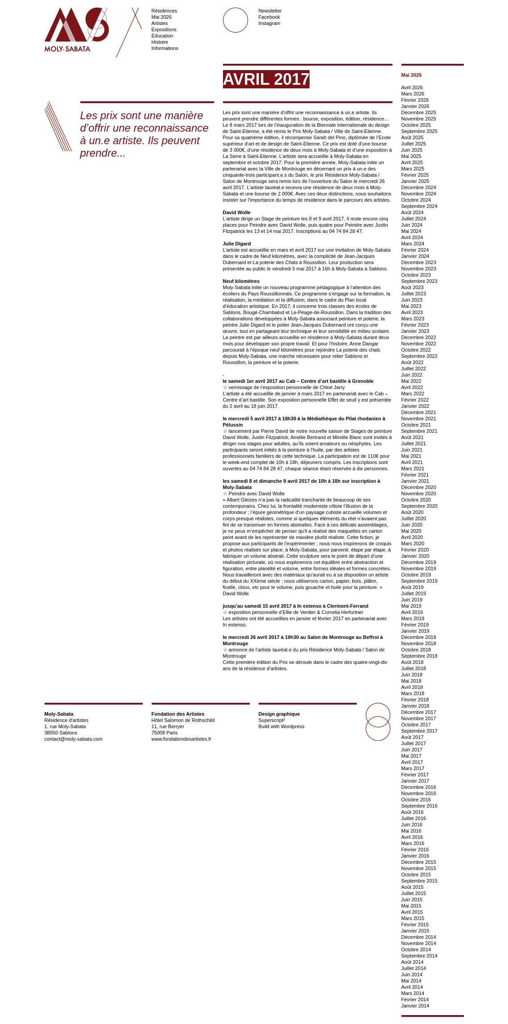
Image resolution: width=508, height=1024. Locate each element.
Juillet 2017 (413, 743)
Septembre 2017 (419, 731)
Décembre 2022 (418, 337)
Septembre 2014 (419, 955)
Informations (165, 48)
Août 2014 (412, 962)
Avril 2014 (412, 987)
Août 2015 (412, 887)
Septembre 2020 (419, 506)
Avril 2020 (412, 537)
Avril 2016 (412, 837)
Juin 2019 (412, 599)
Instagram (270, 23)
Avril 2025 (412, 162)
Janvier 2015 (415, 930)
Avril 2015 (412, 912)
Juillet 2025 (413, 143)
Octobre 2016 (416, 799)
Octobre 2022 (416, 349)
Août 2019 (412, 587)
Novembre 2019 (418, 568)
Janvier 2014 (415, 1005)
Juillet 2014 (413, 968)
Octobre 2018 (416, 649)
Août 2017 (412, 737)
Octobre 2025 (416, 125)
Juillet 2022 (413, 368)
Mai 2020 (411, 531)
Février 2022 (415, 399)
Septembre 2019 (419, 581)
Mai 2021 (411, 456)
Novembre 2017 (418, 718)
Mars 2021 (413, 468)
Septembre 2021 (419, 431)
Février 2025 (415, 175)
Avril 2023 (412, 312)
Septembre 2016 (419, 805)
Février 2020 (415, 549)
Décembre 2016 (418, 787)
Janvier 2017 (415, 781)
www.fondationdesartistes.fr (182, 739)
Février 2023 (415, 325)
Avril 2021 (412, 462)
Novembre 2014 (418, 943)
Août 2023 (412, 287)
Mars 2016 (413, 843)
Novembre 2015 (418, 868)
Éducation (162, 35)
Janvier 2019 (415, 631)
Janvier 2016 (415, 855)
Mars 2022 (413, 393)
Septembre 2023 (419, 281)
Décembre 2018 (418, 637)
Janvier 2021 (415, 481)
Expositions (164, 29)
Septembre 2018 (419, 656)
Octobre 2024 (416, 200)
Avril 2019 (412, 612)
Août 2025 (412, 137)
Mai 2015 (411, 905)
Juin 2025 (412, 150)
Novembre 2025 (418, 118)
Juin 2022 (412, 374)
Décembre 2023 (418, 262)
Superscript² (272, 720)
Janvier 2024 (415, 256)
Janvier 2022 (415, 406)
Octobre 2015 (416, 874)
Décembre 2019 (418, 562)
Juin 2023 (412, 300)
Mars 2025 (413, 168)
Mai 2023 (411, 306)
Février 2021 (415, 474)
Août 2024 (412, 212)
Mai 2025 (411, 156)
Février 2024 (415, 250)
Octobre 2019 (416, 574)
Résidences (164, 10)
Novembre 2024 (418, 193)
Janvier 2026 (415, 106)
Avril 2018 (412, 687)
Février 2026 (415, 100)
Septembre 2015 (419, 880)
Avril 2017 (412, 762)
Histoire (160, 42)
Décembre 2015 (418, 862)
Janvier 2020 (415, 556)
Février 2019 (415, 624)
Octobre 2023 (416, 275)
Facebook (269, 17)
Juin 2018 (412, 674)
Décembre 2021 (418, 412)
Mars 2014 (413, 993)
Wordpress (293, 726)
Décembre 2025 (418, 112)
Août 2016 (412, 812)
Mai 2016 (411, 830)
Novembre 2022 (418, 343)
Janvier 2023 (415, 331)
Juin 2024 (412, 225)
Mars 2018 (413, 693)
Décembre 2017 (418, 712)
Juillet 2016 (413, 818)
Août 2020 (412, 512)
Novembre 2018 (418, 643)
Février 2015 (415, 924)
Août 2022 (412, 362)
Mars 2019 (413, 618)
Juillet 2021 (413, 443)
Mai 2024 (411, 231)
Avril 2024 (412, 237)
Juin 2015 (412, 899)
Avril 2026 (412, 87)
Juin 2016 (412, 824)
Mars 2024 (413, 243)
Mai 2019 (411, 606)
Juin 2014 (412, 974)
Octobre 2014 (416, 949)
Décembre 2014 (418, 937)
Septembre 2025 (419, 131)
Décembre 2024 (418, 187)
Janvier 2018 (415, 706)
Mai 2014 (411, 980)
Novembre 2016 (418, 793)
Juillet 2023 (413, 293)
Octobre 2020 (416, 499)
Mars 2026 (413, 93)
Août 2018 (412, 662)
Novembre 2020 (418, 493)
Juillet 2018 (413, 668)
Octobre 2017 (416, 724)
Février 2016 (415, 849)
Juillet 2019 (413, 593)
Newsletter (270, 10)
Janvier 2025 (415, 181)
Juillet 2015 (413, 893)
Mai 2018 (411, 681)
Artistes (160, 23)
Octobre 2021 (416, 424)
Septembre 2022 (419, 356)
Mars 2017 (413, 768)
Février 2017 (415, 774)
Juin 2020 (412, 524)
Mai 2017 (411, 756)
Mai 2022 (411, 381)
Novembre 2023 (418, 268)
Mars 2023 (413, 318)
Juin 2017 (412, 749)
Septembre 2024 (419, 206)
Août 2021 (412, 437)
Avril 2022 (412, 387)
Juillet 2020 (413, 518)
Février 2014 (415, 999)
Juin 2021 (412, 449)
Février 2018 (415, 699)
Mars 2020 (413, 543)
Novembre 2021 (418, 418)
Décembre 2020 (418, 487)
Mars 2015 (413, 918)
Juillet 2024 (413, 218)
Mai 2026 (162, 17)
